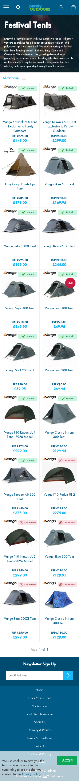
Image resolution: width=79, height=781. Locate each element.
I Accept (67, 760)
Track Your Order (39, 698)
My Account (39, 706)
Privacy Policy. (32, 774)
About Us (40, 722)
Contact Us (39, 746)
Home (40, 690)
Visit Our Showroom (40, 714)
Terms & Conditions (39, 738)
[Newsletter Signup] (68, 675)
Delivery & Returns (40, 730)
